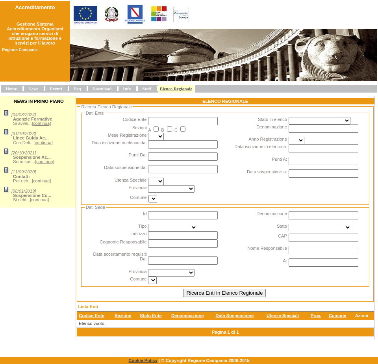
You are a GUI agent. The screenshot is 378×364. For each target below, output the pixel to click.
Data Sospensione (234, 315)
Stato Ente (150, 315)
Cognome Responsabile (123, 242)
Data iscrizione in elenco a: (260, 146)
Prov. (316, 315)
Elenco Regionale (176, 88)
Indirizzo (138, 233)
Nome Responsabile (267, 248)
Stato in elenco (272, 119)
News (33, 88)
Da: (143, 258)
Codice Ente (135, 119)
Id (144, 213)
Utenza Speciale (130, 180)
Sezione (123, 315)
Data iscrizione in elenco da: (119, 142)
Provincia (138, 187)
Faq (77, 88)
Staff (146, 88)
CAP (282, 236)
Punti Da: (138, 154)
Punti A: (279, 159)
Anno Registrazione (267, 139)
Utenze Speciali (283, 315)
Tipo (142, 226)
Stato (282, 226)
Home (11, 88)
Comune (138, 197)
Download (102, 88)
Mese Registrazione (127, 135)
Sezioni (139, 127)
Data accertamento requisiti (119, 254)
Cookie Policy (142, 360)
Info (127, 88)
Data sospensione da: (125, 167)
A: (285, 260)
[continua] (41, 123)
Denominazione (271, 126)
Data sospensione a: (267, 171)
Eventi (56, 88)
